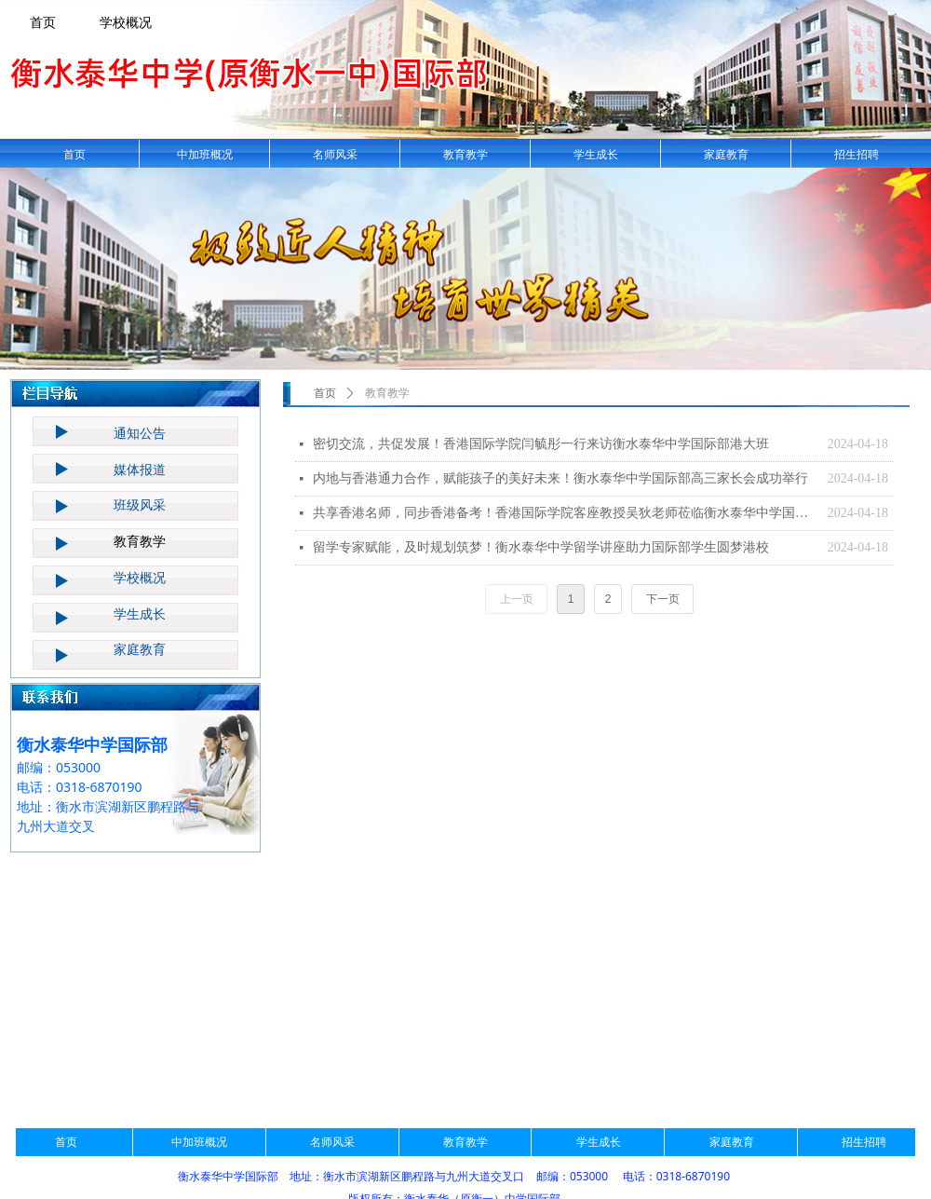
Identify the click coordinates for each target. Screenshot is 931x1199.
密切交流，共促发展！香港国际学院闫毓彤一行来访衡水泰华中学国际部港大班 (541, 444)
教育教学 (387, 393)
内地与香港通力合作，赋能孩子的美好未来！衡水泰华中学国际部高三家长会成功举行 (560, 478)
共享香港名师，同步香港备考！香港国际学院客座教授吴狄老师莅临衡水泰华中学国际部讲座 (565, 513)
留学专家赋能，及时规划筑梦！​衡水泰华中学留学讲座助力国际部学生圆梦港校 (541, 547)
